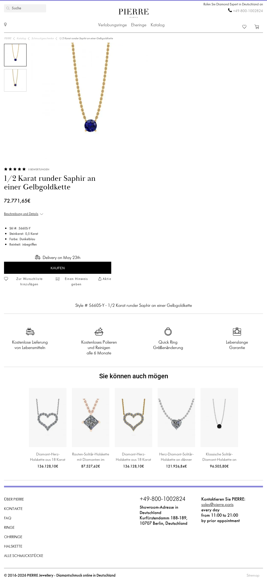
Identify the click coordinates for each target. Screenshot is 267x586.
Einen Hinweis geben (76, 282)
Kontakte (13, 509)
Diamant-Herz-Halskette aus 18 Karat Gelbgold (133, 458)
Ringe (9, 528)
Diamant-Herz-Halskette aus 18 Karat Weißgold (47, 458)
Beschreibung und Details (21, 214)
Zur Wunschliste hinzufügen (29, 282)
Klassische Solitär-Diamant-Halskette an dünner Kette (219, 458)
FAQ (7, 518)
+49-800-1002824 (248, 11)
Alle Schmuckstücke (23, 556)
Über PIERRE (14, 499)
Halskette (13, 546)
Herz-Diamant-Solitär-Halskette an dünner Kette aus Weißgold (176, 458)
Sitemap (253, 575)
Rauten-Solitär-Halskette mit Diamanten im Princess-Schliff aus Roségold (90, 458)
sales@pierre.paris (217, 505)
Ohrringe (13, 537)
